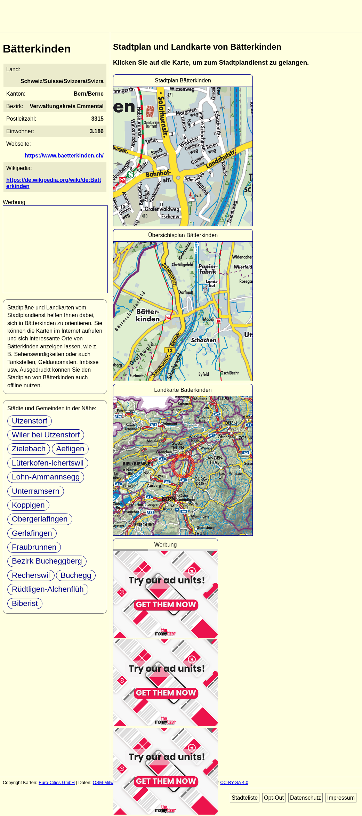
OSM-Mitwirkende (110, 782)
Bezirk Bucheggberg (47, 561)
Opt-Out (274, 798)
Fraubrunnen (34, 547)
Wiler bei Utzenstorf (46, 434)
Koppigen (28, 505)
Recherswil (31, 575)
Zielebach (29, 448)
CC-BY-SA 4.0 (234, 782)
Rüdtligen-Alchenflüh (48, 589)
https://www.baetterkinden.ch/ (64, 156)
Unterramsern (35, 491)
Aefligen (70, 448)
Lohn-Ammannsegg (46, 476)
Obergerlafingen (40, 519)
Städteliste (245, 798)
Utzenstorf (29, 421)
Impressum (341, 798)
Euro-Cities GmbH (57, 782)
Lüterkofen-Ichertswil (48, 463)
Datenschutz (305, 798)
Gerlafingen (32, 533)
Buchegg (76, 575)
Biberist (25, 603)
